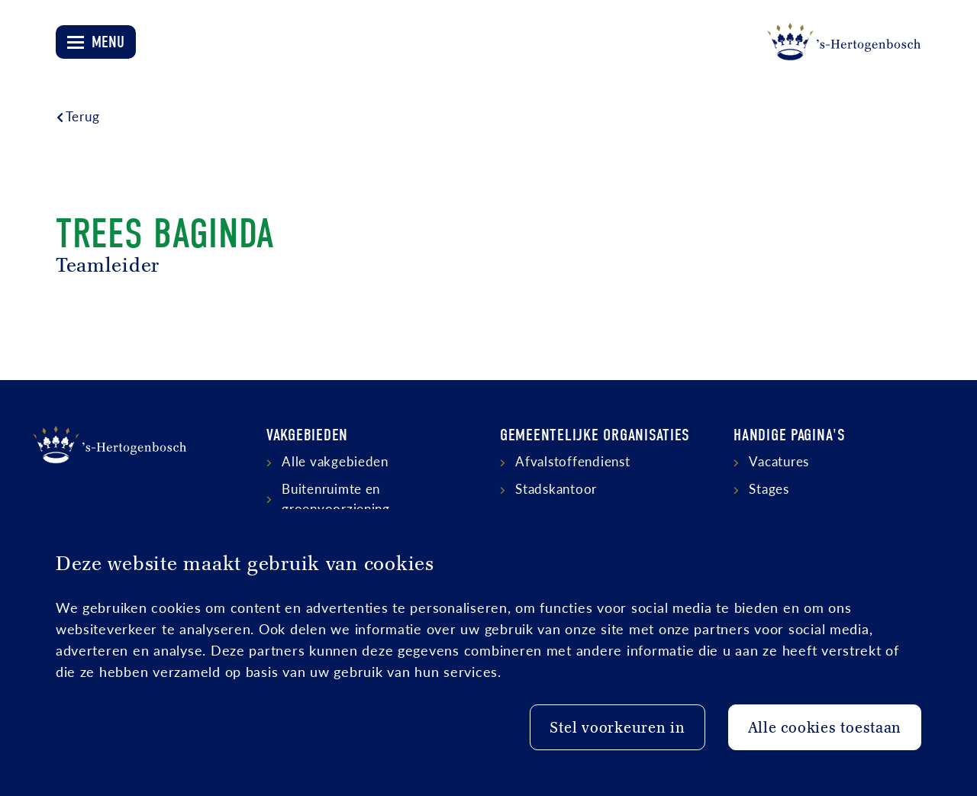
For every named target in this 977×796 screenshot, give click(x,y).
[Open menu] (96, 42)
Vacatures (779, 461)
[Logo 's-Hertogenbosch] (844, 42)
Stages (768, 488)
